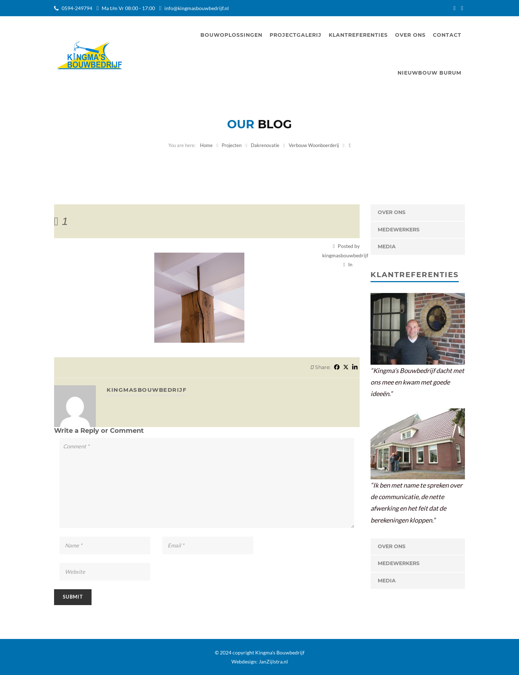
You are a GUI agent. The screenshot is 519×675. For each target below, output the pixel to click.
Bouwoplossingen (231, 35)
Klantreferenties (358, 35)
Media (387, 246)
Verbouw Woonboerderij (314, 145)
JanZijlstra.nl (273, 661)
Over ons (410, 35)
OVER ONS (391, 212)
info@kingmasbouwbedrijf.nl (196, 8)
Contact (447, 35)
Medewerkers (399, 229)
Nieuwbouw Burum (429, 73)
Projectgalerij (295, 35)
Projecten (231, 145)
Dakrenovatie (265, 145)
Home (206, 145)
